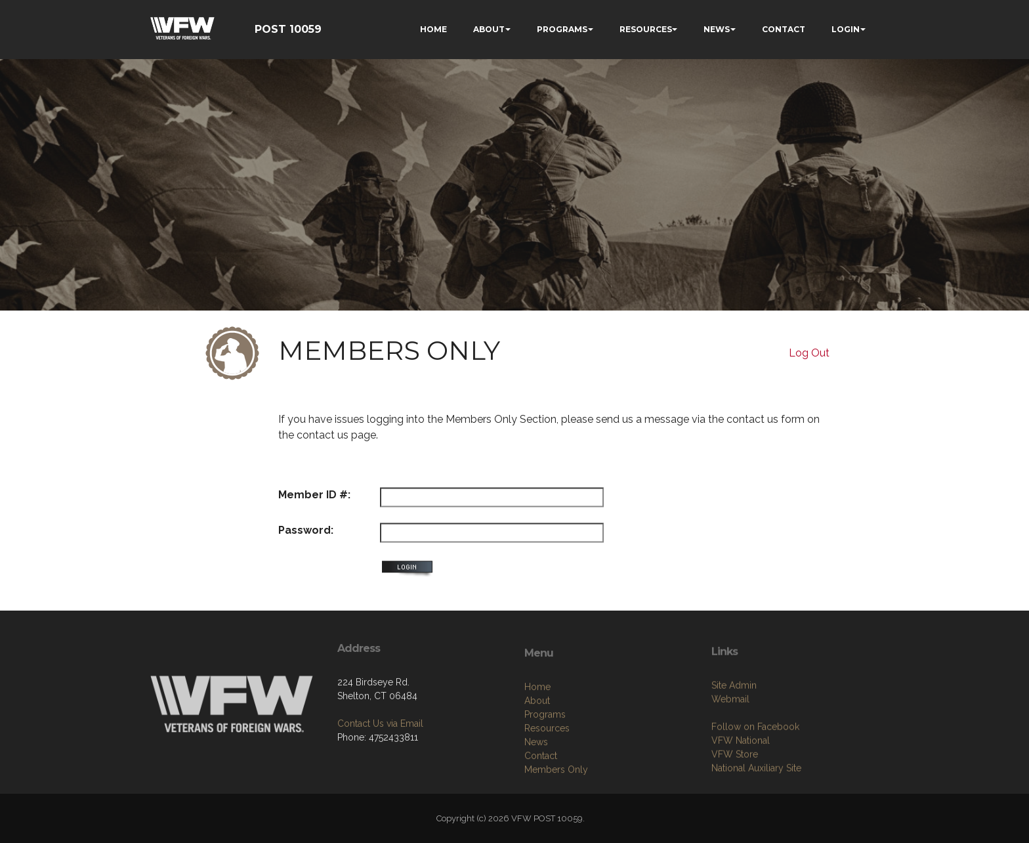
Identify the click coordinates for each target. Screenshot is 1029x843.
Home (537, 745)
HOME (433, 29)
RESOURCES (646, 29)
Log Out (809, 353)
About (537, 759)
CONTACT (783, 29)
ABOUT (489, 29)
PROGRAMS (562, 29)
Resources (547, 786)
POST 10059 (288, 29)
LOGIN (845, 29)
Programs (545, 772)
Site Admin (734, 738)
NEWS (717, 29)
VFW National (740, 793)
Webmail (730, 751)
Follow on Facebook (755, 779)
